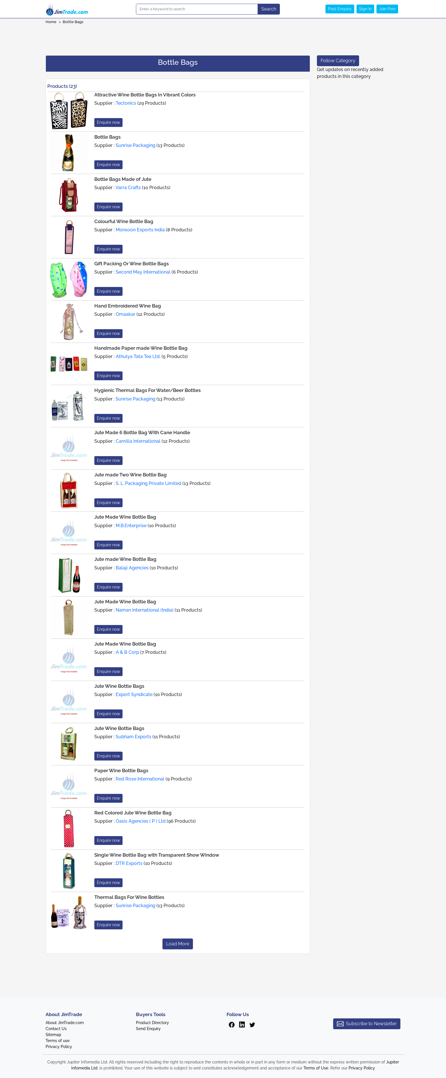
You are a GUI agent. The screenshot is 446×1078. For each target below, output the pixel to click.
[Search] (197, 9)
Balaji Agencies (132, 568)
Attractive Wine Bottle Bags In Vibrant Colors (144, 95)
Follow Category (338, 60)
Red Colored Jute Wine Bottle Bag (133, 813)
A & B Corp (127, 652)
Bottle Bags (73, 22)
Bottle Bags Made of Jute (122, 179)
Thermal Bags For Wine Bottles (129, 897)
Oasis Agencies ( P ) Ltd (141, 821)
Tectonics (126, 103)
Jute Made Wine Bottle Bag (125, 517)
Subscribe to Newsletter (367, 1023)
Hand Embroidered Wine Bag (127, 306)
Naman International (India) (145, 610)
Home (51, 22)
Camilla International (138, 441)
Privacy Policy (59, 1046)
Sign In (365, 9)
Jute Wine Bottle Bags (119, 686)
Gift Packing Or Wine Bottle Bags (131, 263)
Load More (177, 943)
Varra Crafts (128, 187)
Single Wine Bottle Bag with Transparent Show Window (156, 855)
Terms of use (58, 1040)
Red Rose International (140, 779)
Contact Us (56, 1028)
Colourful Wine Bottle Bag (123, 221)
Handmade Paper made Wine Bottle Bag (141, 348)
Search (268, 9)
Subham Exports (133, 736)
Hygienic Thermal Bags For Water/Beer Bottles (147, 390)
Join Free (387, 9)
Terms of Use (316, 1068)
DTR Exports (129, 863)
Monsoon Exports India (140, 229)
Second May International (143, 272)
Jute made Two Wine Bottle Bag (130, 475)
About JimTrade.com (65, 1022)
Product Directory (152, 1022)
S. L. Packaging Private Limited (148, 483)
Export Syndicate (134, 694)
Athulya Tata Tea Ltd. (138, 356)
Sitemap (53, 1034)
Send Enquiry (148, 1028)
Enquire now (108, 122)
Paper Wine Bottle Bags (121, 770)
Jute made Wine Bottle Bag (125, 559)
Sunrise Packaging (135, 145)
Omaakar (125, 314)
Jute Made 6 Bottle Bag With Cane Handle (142, 432)
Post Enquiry (340, 9)
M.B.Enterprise (131, 525)
